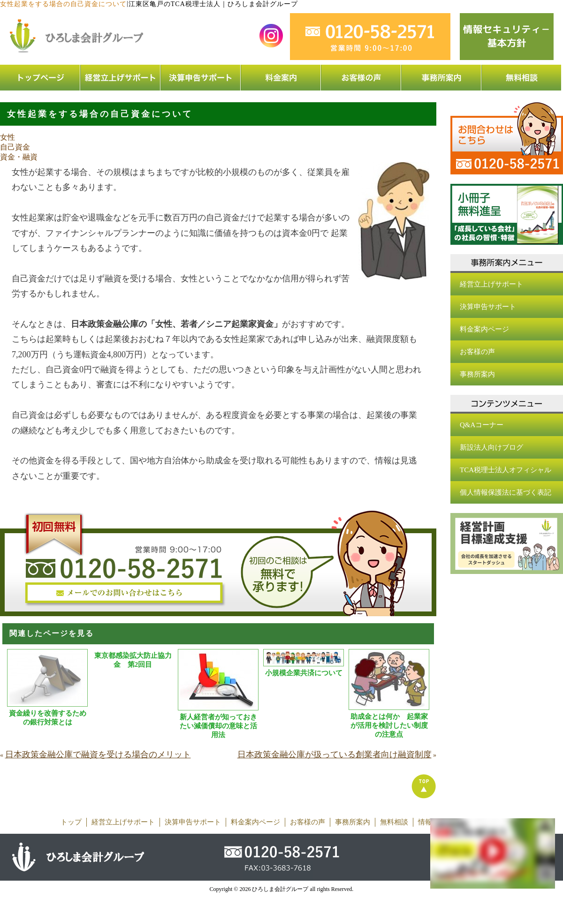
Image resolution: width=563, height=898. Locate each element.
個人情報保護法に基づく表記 (505, 492)
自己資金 (15, 147)
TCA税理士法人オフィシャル (505, 470)
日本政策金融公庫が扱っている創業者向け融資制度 (334, 754)
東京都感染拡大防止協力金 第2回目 (133, 660)
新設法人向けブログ (491, 447)
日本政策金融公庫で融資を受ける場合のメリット (98, 754)
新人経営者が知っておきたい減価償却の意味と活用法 (218, 726)
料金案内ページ (484, 329)
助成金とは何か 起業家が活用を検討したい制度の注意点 (389, 725)
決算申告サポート (488, 306)
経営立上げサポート (491, 284)
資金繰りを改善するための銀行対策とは (47, 717)
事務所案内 (477, 374)
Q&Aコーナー (481, 425)
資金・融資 (19, 157)
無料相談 (394, 822)
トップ (71, 822)
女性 (7, 137)
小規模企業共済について (303, 673)
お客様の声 (477, 351)
